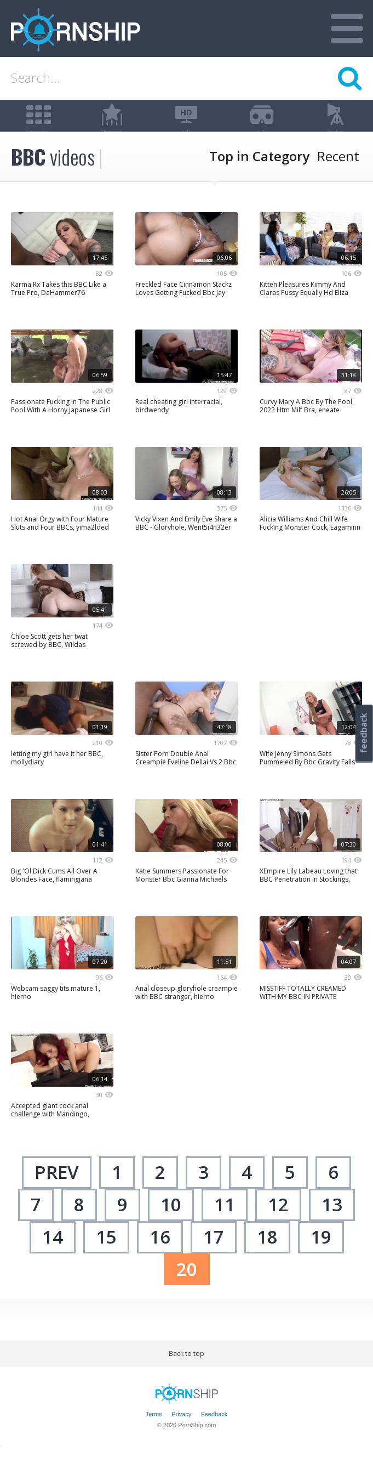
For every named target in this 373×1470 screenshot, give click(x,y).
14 (52, 1255)
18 (267, 1255)
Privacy (181, 1432)
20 (186, 1287)
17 (213, 1255)
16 (160, 1255)
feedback (364, 733)
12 (278, 1223)
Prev (57, 1191)
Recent (338, 175)
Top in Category (259, 175)
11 (224, 1223)
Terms (154, 1432)
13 (332, 1223)
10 (170, 1223)
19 (321, 1255)
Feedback (214, 1432)
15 (106, 1255)
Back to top (186, 1372)
